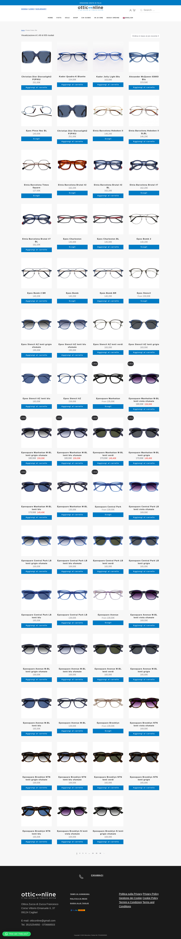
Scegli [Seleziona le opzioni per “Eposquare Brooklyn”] (108, 731)
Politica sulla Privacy (130, 893)
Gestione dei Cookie (130, 898)
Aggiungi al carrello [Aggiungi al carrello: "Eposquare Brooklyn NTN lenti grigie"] (144, 788)
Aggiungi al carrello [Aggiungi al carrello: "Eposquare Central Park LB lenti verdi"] (108, 571)
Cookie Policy (150, 898)
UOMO (31, 9)
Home (50, 18)
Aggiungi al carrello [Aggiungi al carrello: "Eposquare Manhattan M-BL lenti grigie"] (144, 463)
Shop (75, 18)
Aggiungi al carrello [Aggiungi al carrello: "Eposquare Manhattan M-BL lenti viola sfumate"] (144, 409)
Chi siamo (86, 18)
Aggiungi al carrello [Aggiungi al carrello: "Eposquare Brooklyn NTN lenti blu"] (36, 842)
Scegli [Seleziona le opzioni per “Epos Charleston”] (72, 247)
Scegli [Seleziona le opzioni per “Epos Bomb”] (72, 301)
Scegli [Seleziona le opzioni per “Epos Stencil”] (144, 301)
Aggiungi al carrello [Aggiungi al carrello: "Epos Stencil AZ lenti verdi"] (108, 352)
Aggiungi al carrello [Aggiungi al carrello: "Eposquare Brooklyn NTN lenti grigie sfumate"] (36, 788)
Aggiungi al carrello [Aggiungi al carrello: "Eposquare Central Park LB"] (72, 623)
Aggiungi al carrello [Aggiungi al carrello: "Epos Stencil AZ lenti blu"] (36, 406)
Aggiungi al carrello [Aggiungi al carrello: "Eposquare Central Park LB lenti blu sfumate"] (72, 571)
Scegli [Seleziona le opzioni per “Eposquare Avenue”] (108, 623)
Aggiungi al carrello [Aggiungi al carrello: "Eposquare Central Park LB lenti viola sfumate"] (144, 517)
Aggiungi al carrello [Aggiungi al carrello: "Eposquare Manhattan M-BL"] (72, 515)
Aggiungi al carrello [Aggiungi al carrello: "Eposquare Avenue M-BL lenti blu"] (36, 734)
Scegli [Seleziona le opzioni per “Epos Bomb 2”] (144, 247)
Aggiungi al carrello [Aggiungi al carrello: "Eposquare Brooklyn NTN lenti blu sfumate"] (72, 788)
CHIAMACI (97, 875)
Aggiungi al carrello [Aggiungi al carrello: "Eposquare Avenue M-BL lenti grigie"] (144, 679)
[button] (16, 934)
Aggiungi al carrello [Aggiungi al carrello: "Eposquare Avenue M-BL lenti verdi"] (108, 679)
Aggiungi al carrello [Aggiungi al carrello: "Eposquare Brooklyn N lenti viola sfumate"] (72, 842)
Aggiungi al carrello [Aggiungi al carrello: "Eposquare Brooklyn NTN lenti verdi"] (108, 788)
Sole (67, 18)
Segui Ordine (113, 18)
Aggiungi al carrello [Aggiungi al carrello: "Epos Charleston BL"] (108, 247)
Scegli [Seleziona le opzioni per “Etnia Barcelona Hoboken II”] (108, 139)
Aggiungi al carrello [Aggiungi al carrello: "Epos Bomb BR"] (108, 301)
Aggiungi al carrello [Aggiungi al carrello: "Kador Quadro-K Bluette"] (72, 84)
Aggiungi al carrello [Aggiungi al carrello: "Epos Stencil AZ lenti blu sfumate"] (72, 355)
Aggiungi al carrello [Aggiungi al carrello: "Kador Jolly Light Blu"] (108, 84)
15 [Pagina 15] (96, 853)
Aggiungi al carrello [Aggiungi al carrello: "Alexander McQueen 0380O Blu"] (144, 87)
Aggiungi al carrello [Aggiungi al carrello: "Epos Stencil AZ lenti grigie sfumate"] (36, 355)
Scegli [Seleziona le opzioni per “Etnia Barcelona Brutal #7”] (144, 193)
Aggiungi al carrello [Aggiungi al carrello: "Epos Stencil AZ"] (72, 406)
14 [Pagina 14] (93, 853)
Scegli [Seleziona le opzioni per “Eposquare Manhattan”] (108, 406)
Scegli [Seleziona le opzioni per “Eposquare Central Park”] (108, 515)
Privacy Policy (151, 893)
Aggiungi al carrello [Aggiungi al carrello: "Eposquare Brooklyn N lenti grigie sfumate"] (108, 842)
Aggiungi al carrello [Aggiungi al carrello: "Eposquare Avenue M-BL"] (72, 731)
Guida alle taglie (79, 903)
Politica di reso (78, 899)
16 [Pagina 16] (100, 853)
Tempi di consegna (80, 894)
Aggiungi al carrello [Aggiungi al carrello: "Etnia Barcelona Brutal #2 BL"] (108, 196)
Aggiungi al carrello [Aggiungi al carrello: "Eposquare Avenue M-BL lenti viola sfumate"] (144, 625)
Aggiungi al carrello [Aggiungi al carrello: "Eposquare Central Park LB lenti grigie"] (144, 571)
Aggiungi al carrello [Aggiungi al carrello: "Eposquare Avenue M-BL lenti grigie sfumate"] (36, 679)
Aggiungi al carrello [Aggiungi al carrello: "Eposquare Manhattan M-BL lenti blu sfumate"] (72, 463)
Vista (59, 18)
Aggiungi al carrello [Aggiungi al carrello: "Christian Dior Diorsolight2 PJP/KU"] (36, 87)
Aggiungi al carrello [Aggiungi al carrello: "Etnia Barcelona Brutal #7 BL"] (36, 250)
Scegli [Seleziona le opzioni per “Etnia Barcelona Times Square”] (36, 196)
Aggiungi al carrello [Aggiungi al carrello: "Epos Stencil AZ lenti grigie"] (144, 352)
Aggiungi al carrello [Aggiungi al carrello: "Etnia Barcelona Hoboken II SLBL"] (144, 141)
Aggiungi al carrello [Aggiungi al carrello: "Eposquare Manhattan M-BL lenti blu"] (36, 517)
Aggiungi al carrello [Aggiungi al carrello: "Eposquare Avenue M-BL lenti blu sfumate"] (72, 679)
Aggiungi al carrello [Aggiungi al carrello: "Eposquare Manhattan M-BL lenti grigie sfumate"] (36, 463)
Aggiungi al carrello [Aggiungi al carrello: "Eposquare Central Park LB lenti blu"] (36, 625)
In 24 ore (98, 18)
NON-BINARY (41, 9)
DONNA (24, 9)
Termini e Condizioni (130, 902)
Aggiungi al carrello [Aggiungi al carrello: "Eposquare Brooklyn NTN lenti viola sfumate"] (144, 734)
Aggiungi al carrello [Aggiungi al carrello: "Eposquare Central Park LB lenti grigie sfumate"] (36, 571)
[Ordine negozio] (145, 36)
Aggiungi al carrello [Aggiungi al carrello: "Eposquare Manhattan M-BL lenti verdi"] (108, 463)
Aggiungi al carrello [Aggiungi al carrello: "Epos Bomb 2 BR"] (36, 301)
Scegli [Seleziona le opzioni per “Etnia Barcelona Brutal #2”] (72, 193)
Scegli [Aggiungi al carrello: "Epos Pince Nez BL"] (36, 139)
